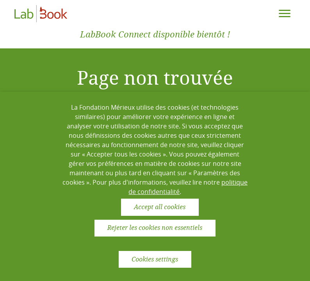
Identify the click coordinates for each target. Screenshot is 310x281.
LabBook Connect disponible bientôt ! (155, 34)
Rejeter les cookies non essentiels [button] (154, 227)
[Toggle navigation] (285, 14)
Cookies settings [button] (155, 259)
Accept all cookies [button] (159, 207)
